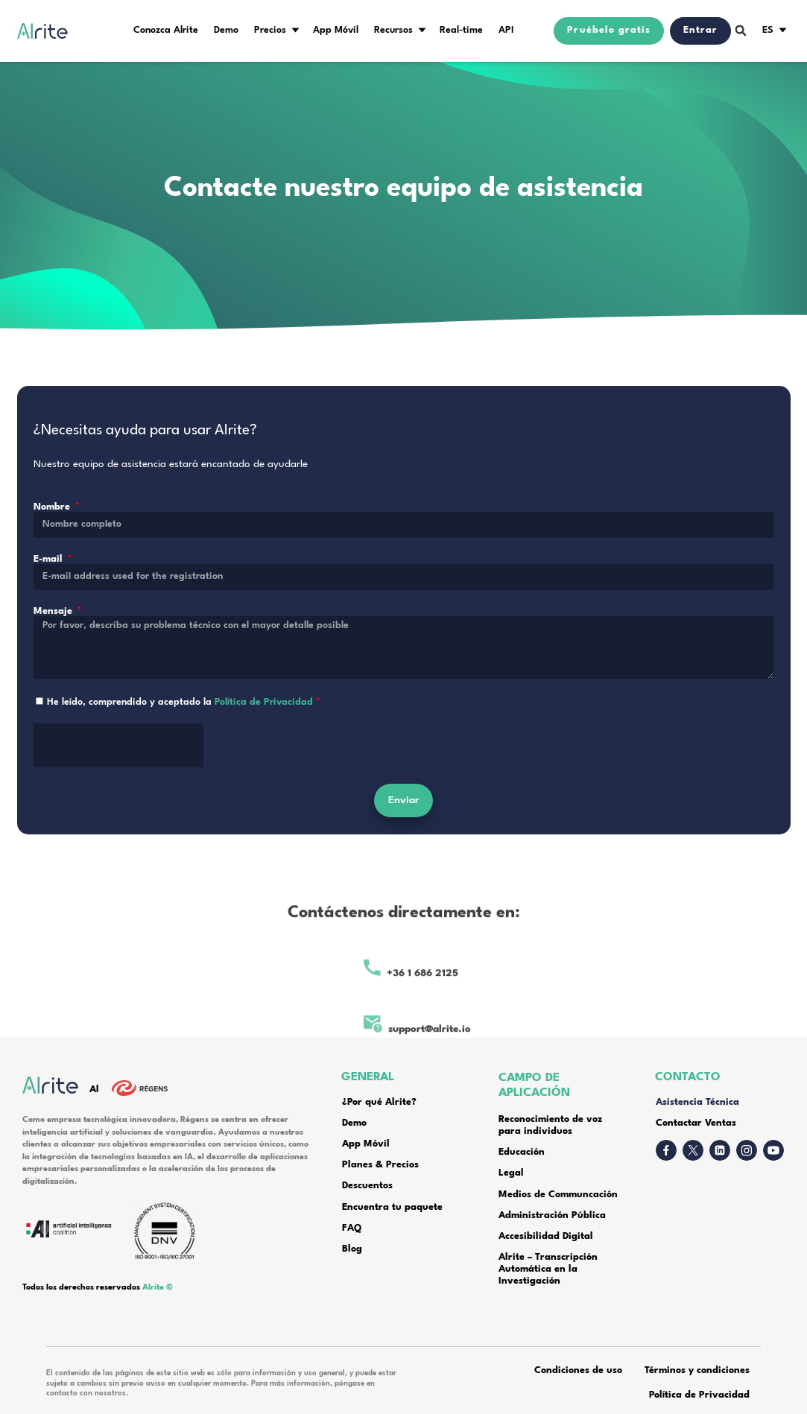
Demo (226, 30)
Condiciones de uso (578, 1370)
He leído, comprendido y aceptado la (183, 716)
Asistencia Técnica (697, 1102)
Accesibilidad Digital (547, 1236)
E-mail (50, 573)
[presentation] (118, 767)
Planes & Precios (380, 1165)
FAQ (351, 1228)
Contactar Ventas (696, 1123)
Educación (522, 1152)
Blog (352, 1249)
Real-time (461, 30)
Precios (270, 30)
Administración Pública (552, 1215)
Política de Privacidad (264, 716)
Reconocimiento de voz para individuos (550, 1125)
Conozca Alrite (165, 30)
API (506, 30)
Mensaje (54, 625)
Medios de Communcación (558, 1195)
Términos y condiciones (697, 1370)
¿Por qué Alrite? (379, 1102)
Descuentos (367, 1186)
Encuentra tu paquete (392, 1207)
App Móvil (335, 30)
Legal (511, 1173)
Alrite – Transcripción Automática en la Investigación (548, 1269)
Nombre (53, 521)
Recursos (393, 30)
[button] (741, 31)
